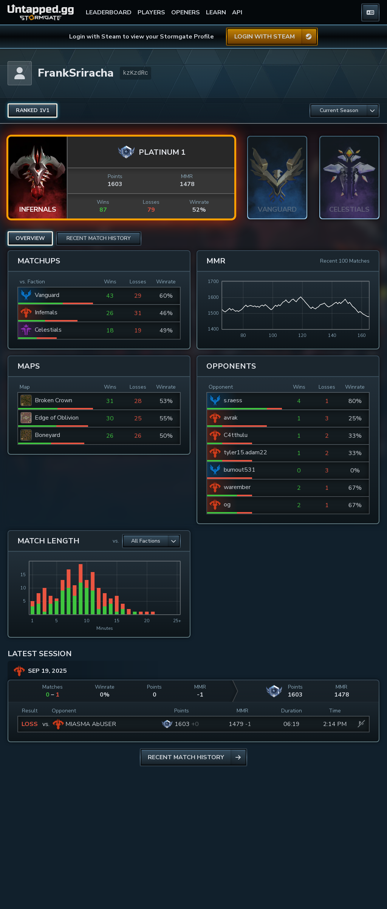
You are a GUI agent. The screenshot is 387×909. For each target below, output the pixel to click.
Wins (103, 202)
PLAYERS (151, 12)
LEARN (216, 12)
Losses (151, 202)
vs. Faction (32, 281)
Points (115, 176)
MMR (187, 176)
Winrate (199, 202)
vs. (116, 540)
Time (335, 710)
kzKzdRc (135, 73)
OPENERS (185, 12)
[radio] (32, 110)
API (237, 12)
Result (29, 710)
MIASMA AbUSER (90, 724)
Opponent (221, 387)
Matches (52, 687)
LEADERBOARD (109, 12)
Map (25, 387)
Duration (291, 710)
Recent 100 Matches (345, 261)
